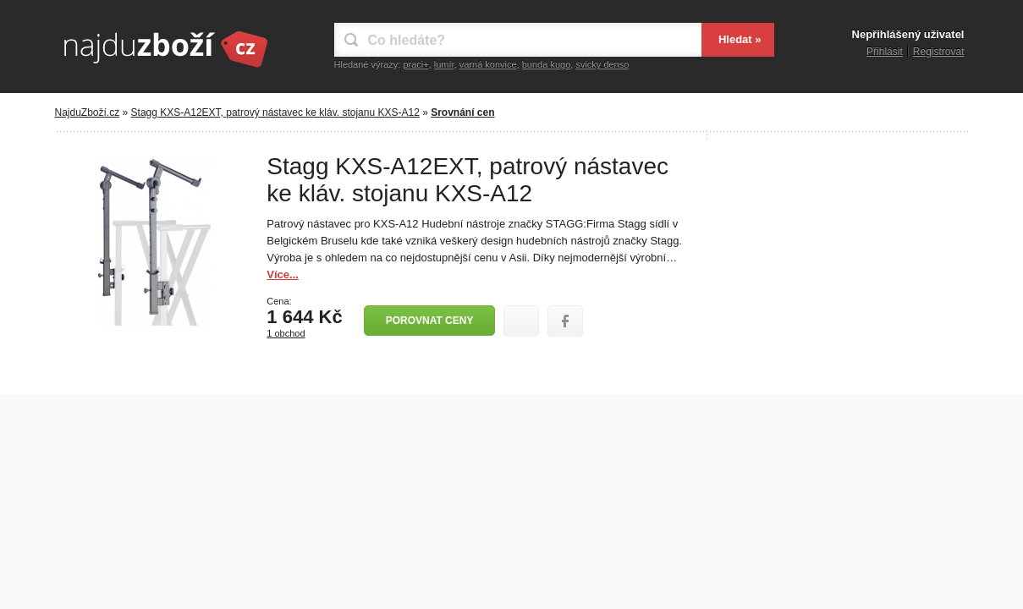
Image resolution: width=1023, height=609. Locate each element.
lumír (444, 64)
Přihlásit (884, 52)
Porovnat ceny (430, 320)
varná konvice (488, 64)
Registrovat (939, 52)
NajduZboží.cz (87, 112)
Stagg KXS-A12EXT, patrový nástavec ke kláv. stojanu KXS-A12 (275, 112)
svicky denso (602, 64)
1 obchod (286, 333)
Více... (283, 274)
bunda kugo (546, 64)
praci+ (415, 64)
